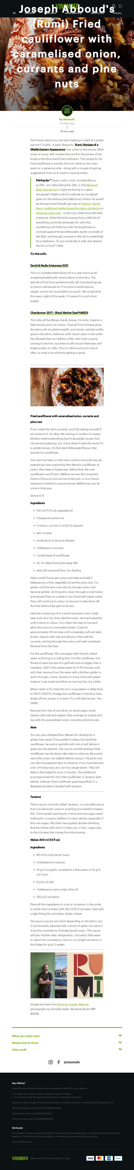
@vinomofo (72, 1062)
